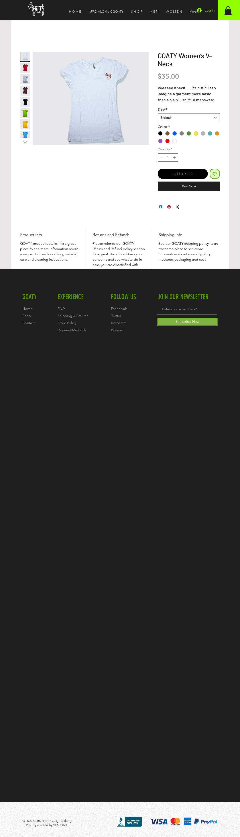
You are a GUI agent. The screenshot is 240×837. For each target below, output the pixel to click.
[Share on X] (177, 206)
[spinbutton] (168, 157)
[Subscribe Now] (187, 322)
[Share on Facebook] (160, 206)
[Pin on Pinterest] (169, 206)
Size (162, 109)
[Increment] (174, 157)
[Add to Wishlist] (215, 174)
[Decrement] (161, 157)
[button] (228, 10)
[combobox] (189, 117)
